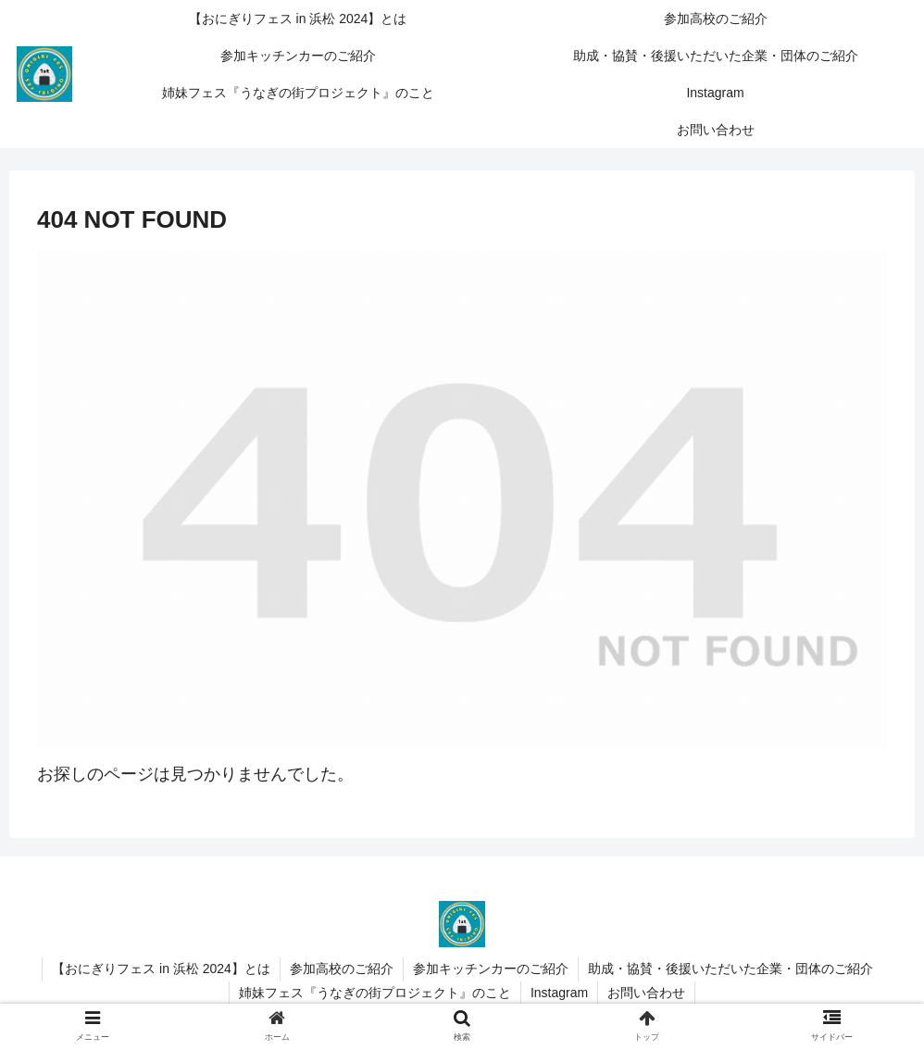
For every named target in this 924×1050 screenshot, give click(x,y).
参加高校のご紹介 (341, 968)
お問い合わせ (646, 992)
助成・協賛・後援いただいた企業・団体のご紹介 (730, 968)
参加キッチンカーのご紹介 (490, 968)
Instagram (559, 992)
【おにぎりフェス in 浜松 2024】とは (161, 968)
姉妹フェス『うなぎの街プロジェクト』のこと (375, 992)
